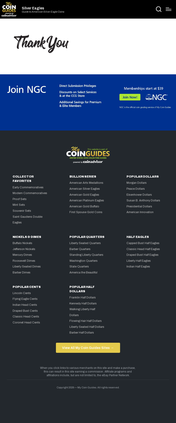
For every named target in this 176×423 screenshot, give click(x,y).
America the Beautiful (83, 272)
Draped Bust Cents (25, 310)
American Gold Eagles (84, 194)
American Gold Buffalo (84, 206)
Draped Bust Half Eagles (142, 254)
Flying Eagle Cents (25, 299)
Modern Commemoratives (30, 193)
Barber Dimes (21, 272)
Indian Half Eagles (138, 266)
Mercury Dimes (22, 254)
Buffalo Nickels (22, 243)
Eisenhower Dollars (139, 194)
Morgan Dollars (136, 182)
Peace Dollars (135, 188)
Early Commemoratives (28, 187)
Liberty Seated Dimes (27, 266)
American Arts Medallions (86, 182)
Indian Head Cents (25, 304)
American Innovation (140, 212)
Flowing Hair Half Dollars (85, 321)
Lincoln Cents (22, 293)
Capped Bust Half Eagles (143, 243)
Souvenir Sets (22, 210)
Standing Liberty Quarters (86, 254)
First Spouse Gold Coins (85, 212)
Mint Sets (19, 204)
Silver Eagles (33, 8)
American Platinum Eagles (86, 200)
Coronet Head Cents (26, 322)
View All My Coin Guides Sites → (88, 348)
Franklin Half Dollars (82, 297)
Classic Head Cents (26, 316)
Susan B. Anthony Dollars (143, 200)
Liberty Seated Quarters (85, 243)
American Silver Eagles (84, 188)
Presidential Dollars (139, 206)
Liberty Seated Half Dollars (86, 326)
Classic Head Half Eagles (143, 249)
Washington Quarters (83, 260)
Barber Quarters (80, 249)
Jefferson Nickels (24, 249)
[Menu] (168, 9)
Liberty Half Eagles (138, 260)
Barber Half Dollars (81, 332)
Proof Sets (20, 199)
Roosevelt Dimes (24, 260)
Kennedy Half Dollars (83, 303)
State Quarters (79, 266)
